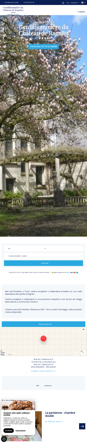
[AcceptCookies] (4, 439)
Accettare (8, 430)
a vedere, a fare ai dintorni (43, 371)
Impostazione (21, 430)
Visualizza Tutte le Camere (43, 46)
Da (9, 248)
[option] (43, 126)
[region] (18, 418)
